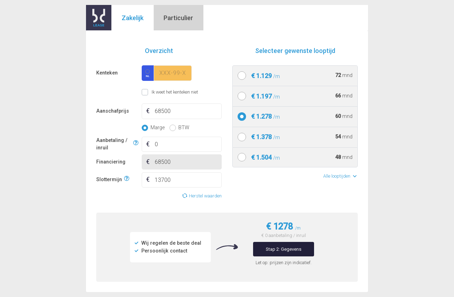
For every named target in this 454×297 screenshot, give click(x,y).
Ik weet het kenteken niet (150, 92)
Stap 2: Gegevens (283, 249)
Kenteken (107, 73)
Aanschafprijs (112, 111)
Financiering (110, 162)
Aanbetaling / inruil (113, 144)
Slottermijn (109, 178)
